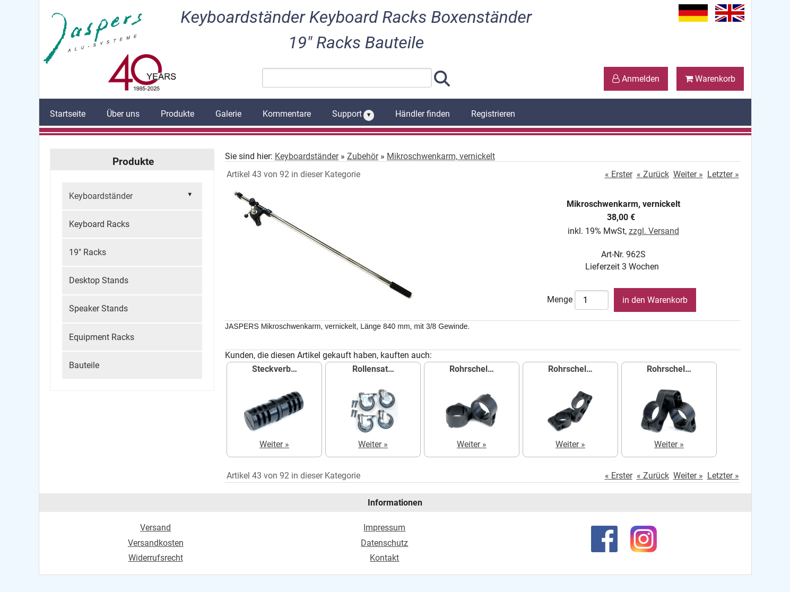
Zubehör (362, 156)
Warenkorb (710, 79)
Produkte (177, 114)
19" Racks (87, 252)
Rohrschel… (471, 369)
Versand (155, 528)
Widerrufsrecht (155, 558)
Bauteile (84, 365)
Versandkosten (156, 543)
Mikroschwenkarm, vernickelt (441, 156)
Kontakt (384, 558)
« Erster (618, 174)
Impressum (384, 528)
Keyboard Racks (99, 224)
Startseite (67, 114)
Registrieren (493, 114)
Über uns (123, 114)
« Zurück (653, 174)
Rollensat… (373, 369)
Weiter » (688, 174)
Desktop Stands (98, 280)
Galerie (228, 114)
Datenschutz (384, 543)
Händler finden (422, 114)
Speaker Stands (98, 308)
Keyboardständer (132, 195)
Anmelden (635, 79)
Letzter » (723, 174)
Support (353, 114)
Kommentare (287, 114)
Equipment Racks (101, 337)
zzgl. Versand (654, 231)
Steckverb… (274, 369)
